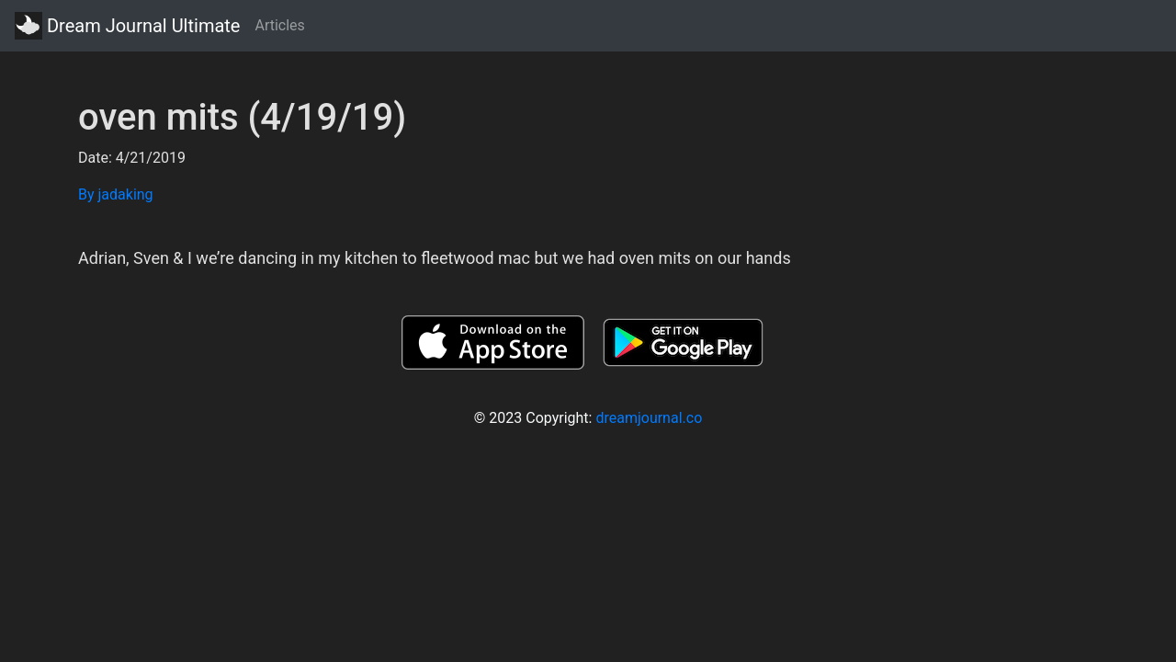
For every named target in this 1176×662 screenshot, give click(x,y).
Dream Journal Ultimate (127, 26)
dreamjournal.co (648, 418)
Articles (279, 25)
